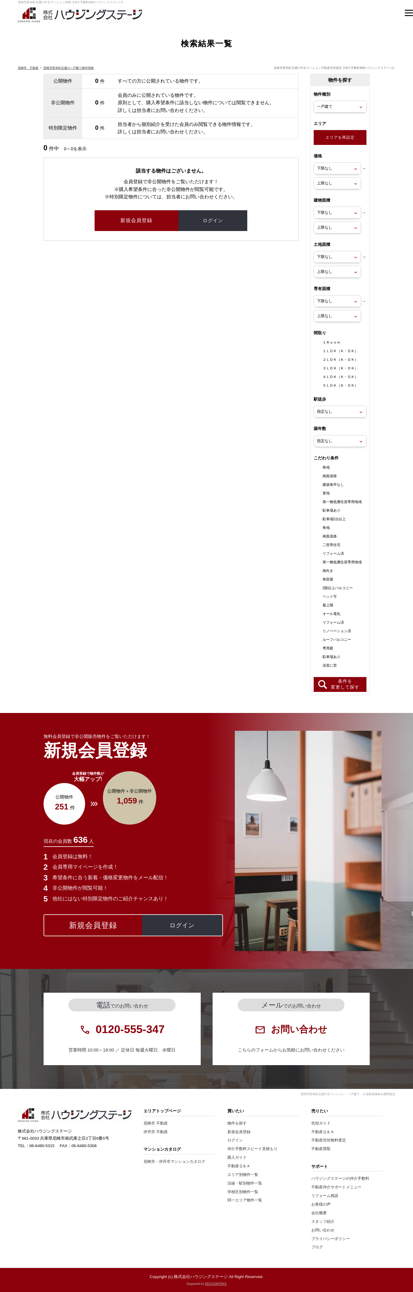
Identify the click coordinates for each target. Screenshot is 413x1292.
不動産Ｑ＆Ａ (238, 1166)
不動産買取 (321, 1149)
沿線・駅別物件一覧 (244, 1183)
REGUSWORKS (216, 1283)
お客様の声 (321, 1204)
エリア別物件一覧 (242, 1175)
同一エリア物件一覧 (244, 1200)
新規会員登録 (239, 1132)
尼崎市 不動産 (28, 67)
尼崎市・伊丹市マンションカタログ (174, 1162)
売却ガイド (321, 1123)
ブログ (317, 1247)
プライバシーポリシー (330, 1239)
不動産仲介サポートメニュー (336, 1187)
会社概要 (319, 1213)
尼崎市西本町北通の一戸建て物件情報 (68, 67)
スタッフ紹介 (322, 1222)
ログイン (235, 1140)
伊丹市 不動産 (155, 1132)
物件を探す (237, 1123)
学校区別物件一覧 (242, 1192)
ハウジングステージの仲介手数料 (340, 1178)
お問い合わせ (322, 1230)
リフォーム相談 (324, 1196)
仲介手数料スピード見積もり (252, 1149)
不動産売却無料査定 (328, 1140)
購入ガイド (237, 1157)
